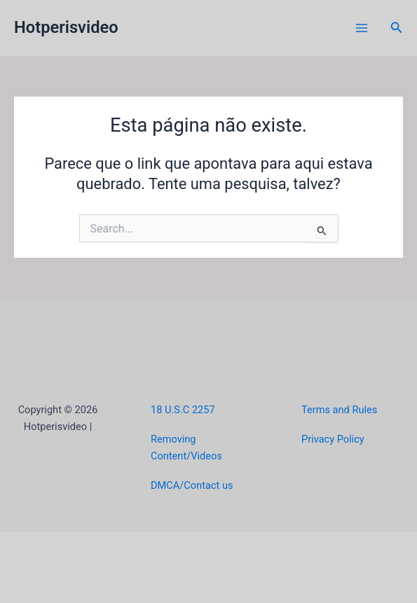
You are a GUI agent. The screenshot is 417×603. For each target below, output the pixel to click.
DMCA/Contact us (192, 485)
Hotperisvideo (66, 27)
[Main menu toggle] (361, 28)
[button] (396, 27)
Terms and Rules (339, 409)
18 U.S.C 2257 (183, 409)
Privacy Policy (332, 439)
